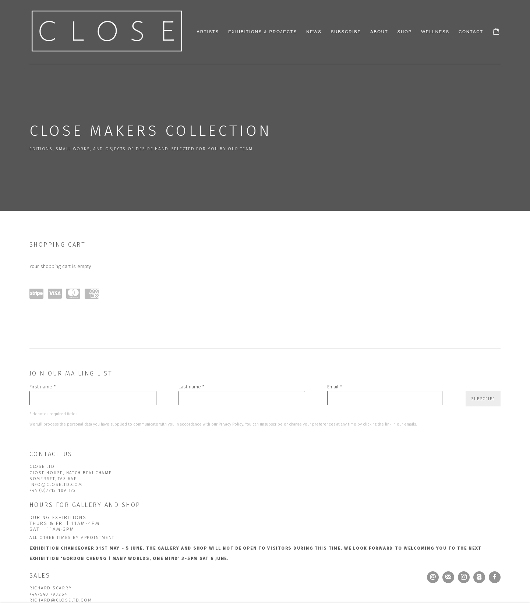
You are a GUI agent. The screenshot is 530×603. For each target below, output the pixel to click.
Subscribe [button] (483, 398)
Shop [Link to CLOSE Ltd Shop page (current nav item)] (404, 31)
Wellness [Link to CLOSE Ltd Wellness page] (435, 31)
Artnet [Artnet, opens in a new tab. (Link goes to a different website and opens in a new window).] (479, 577)
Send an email (433, 577)
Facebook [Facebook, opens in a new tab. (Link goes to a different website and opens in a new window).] (495, 577)
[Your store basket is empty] (496, 32)
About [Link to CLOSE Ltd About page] (379, 31)
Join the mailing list (448, 577)
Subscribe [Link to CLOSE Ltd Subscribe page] (346, 31)
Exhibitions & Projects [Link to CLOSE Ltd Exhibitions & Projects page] (262, 31)
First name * (42, 387)
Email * (334, 387)
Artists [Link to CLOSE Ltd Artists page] (208, 31)
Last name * (192, 387)
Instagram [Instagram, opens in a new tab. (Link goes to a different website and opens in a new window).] (464, 577)
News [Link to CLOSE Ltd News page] (314, 31)
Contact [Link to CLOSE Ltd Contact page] (471, 31)
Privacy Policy (231, 424)
